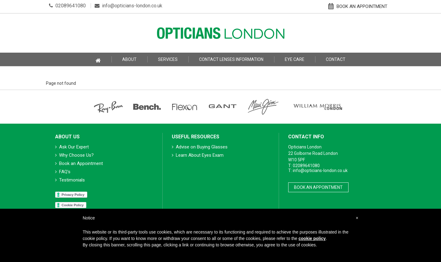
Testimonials (70, 180)
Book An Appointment (318, 187)
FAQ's (62, 171)
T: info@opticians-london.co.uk (318, 170)
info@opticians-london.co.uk (128, 6)
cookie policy (312, 238)
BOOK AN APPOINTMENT (357, 6)
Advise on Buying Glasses (200, 147)
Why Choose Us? (74, 155)
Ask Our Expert (72, 147)
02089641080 (67, 6)
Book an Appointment (79, 163)
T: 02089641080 (304, 165)
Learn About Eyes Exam (198, 155)
